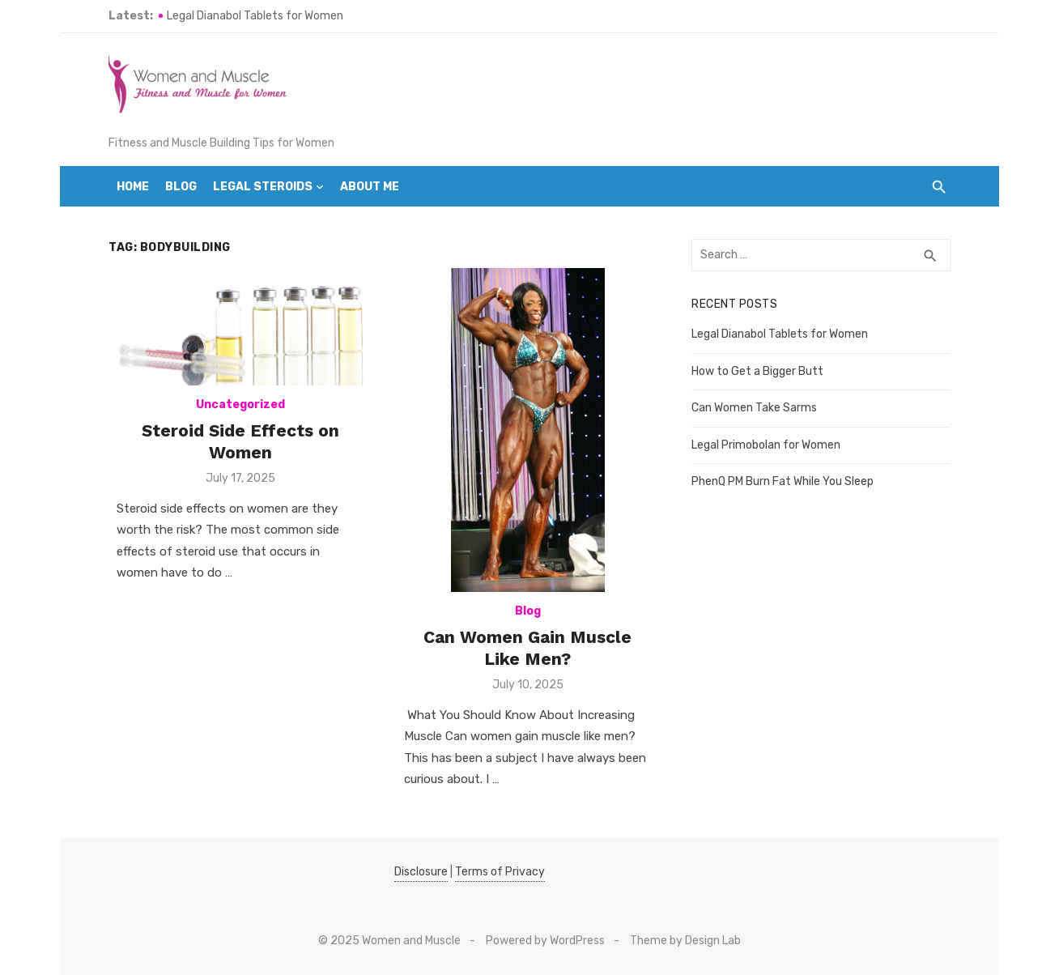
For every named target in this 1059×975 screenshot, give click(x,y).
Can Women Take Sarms (754, 408)
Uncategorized (240, 404)
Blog (181, 187)
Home (133, 187)
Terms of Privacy (500, 872)
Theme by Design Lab (685, 940)
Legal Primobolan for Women (765, 445)
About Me (369, 187)
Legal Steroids (263, 187)
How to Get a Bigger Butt (757, 371)
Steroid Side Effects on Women (240, 441)
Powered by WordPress (545, 940)
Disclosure (421, 872)
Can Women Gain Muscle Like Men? (527, 647)
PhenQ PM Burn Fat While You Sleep (782, 481)
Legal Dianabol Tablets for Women (255, 16)
